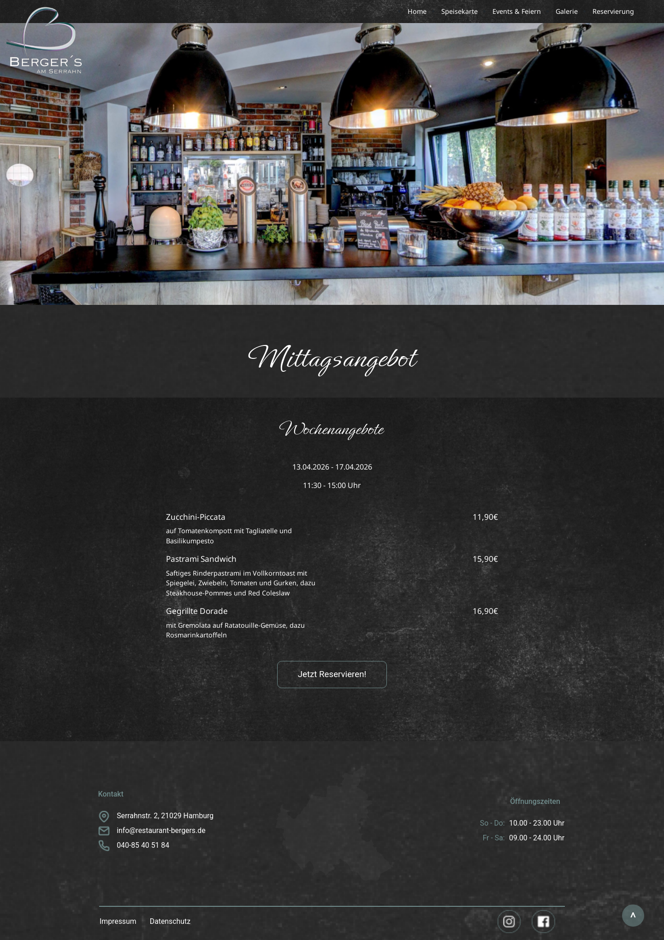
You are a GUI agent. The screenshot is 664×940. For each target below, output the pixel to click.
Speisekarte (459, 11)
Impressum (118, 921)
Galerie (567, 11)
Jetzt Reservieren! (332, 674)
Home (417, 11)
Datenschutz (170, 921)
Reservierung (613, 11)
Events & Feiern (516, 11)
